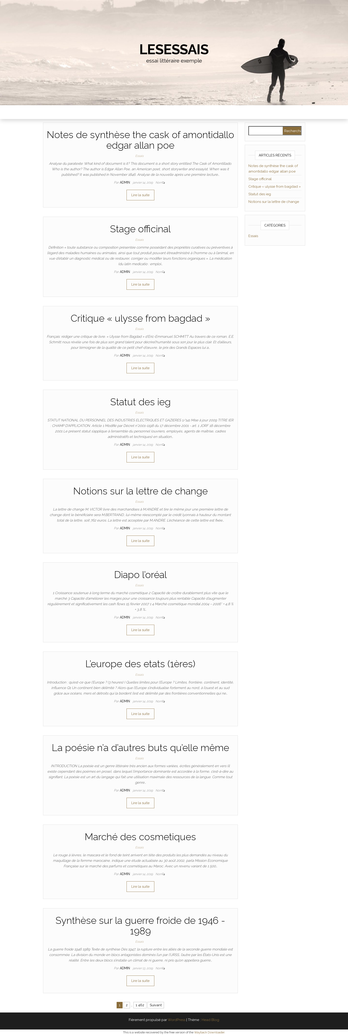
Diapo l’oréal (140, 574)
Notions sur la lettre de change (140, 491)
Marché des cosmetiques (140, 836)
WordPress (176, 1020)
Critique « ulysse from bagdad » (140, 318)
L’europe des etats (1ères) (140, 663)
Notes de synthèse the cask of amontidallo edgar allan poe (140, 140)
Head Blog (210, 1020)
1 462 (140, 1005)
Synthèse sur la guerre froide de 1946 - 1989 (140, 926)
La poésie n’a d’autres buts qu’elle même (140, 747)
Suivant (156, 1005)
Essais (139, 156)
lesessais (173, 49)
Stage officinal (140, 229)
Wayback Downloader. (209, 1032)
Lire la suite (140, 195)
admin (125, 182)
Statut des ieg (140, 402)
